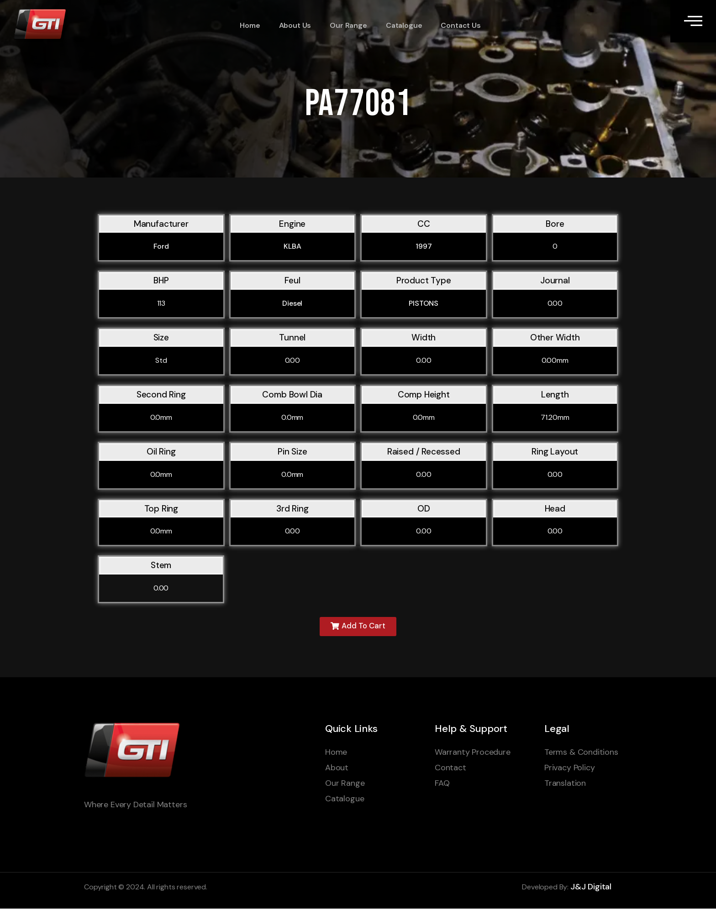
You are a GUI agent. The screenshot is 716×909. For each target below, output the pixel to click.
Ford (161, 246)
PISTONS (423, 303)
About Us (293, 25)
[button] (358, 627)
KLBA (292, 246)
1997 (424, 246)
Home (249, 25)
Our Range (345, 25)
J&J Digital (590, 887)
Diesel (292, 303)
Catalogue (401, 25)
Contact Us (457, 25)
